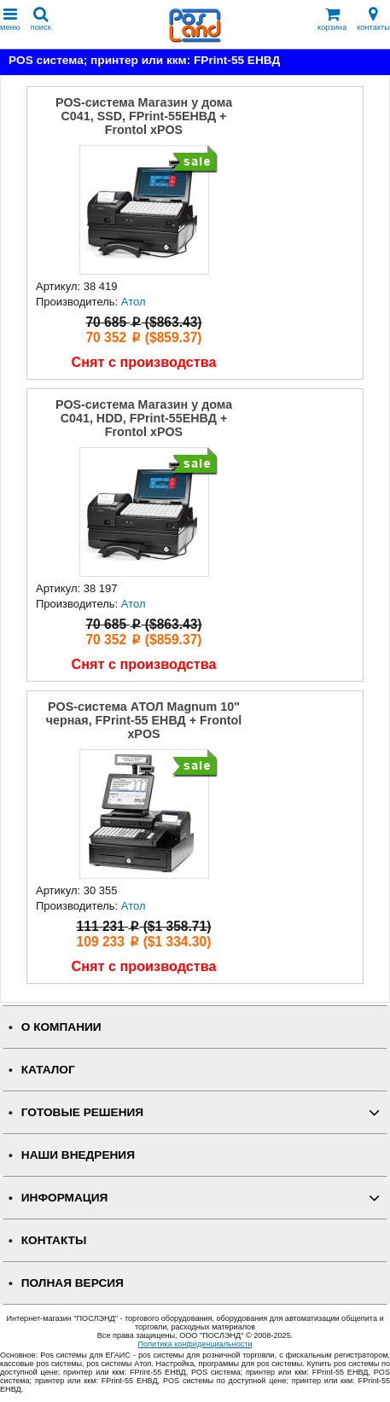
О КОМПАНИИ (61, 1027)
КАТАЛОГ (48, 1069)
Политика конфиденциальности (194, 1344)
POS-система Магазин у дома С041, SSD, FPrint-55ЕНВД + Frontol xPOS (143, 116)
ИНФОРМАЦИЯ (64, 1197)
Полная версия (72, 1283)
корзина (331, 19)
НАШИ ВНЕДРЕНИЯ (78, 1155)
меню (10, 19)
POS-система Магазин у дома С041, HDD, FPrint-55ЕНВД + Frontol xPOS (143, 418)
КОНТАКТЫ (53, 1240)
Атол (133, 301)
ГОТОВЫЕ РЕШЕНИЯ (82, 1112)
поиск (41, 19)
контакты (373, 19)
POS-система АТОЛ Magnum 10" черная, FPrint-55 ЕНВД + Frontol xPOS (144, 720)
